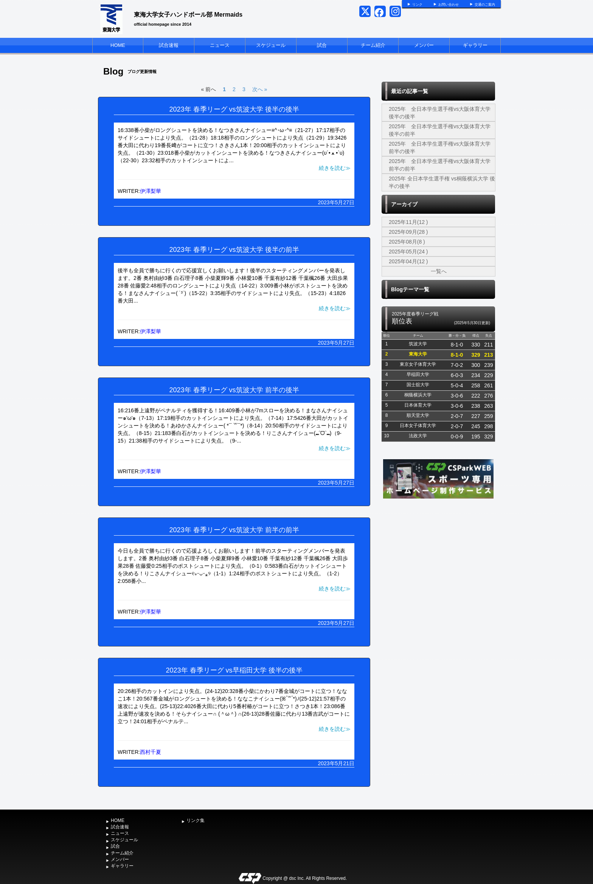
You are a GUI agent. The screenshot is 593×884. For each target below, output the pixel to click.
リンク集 (195, 820)
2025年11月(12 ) (408, 222)
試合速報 (169, 45)
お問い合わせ (448, 4)
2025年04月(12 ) (408, 261)
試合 (322, 45)
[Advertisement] (438, 557)
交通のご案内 (485, 4)
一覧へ (439, 271)
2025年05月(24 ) (408, 252)
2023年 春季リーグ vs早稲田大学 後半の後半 (234, 670)
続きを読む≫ (335, 168)
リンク (417, 4)
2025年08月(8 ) (407, 242)
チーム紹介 (373, 45)
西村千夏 (150, 752)
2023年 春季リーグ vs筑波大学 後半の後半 (234, 109)
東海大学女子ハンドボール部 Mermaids (188, 14)
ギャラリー (475, 45)
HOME (117, 45)
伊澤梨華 (150, 191)
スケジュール (271, 45)
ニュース (220, 45)
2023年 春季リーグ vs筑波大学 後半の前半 (234, 249)
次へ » (259, 89)
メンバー (424, 45)
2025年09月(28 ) (408, 232)
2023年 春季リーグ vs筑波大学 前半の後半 (234, 390)
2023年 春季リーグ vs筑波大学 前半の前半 (234, 530)
